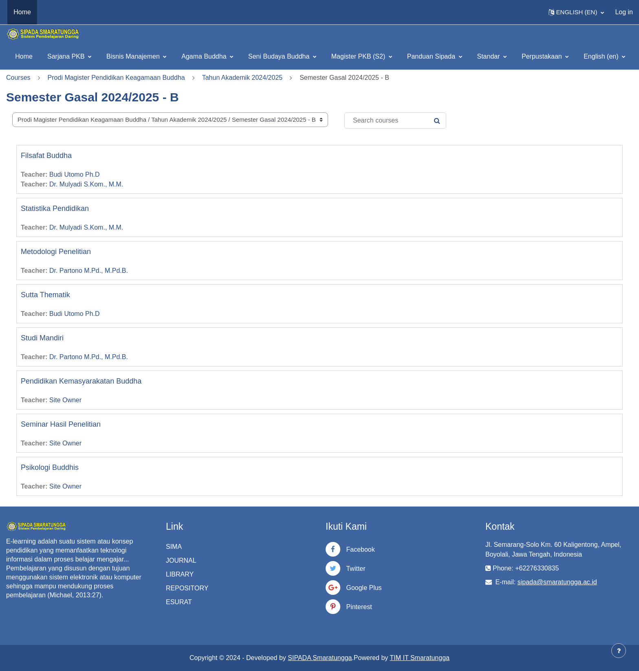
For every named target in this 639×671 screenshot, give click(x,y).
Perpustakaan (543, 56)
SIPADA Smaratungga (320, 657)
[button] (576, 12)
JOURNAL (181, 560)
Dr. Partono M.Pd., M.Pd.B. (88, 270)
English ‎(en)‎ (602, 56)
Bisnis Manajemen (133, 56)
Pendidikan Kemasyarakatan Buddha (81, 381)
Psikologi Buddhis (50, 467)
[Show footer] (618, 650)
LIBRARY (180, 574)
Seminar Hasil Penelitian (61, 424)
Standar (489, 56)
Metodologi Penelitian (56, 252)
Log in (624, 12)
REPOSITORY (187, 588)
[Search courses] (395, 120)
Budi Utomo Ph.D (74, 174)
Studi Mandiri (42, 338)
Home (24, 56)
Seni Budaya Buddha (279, 56)
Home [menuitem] (22, 12)
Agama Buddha (204, 56)
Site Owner (65, 400)
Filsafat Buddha (46, 155)
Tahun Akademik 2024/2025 (242, 77)
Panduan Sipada (432, 56)
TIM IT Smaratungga (420, 657)
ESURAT (179, 602)
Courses (18, 77)
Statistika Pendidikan (55, 208)
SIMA (174, 546)
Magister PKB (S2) (359, 56)
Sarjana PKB (66, 56)
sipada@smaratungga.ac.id (557, 582)
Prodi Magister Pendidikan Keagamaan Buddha (116, 77)
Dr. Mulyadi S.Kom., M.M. (86, 184)
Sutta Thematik (45, 295)
